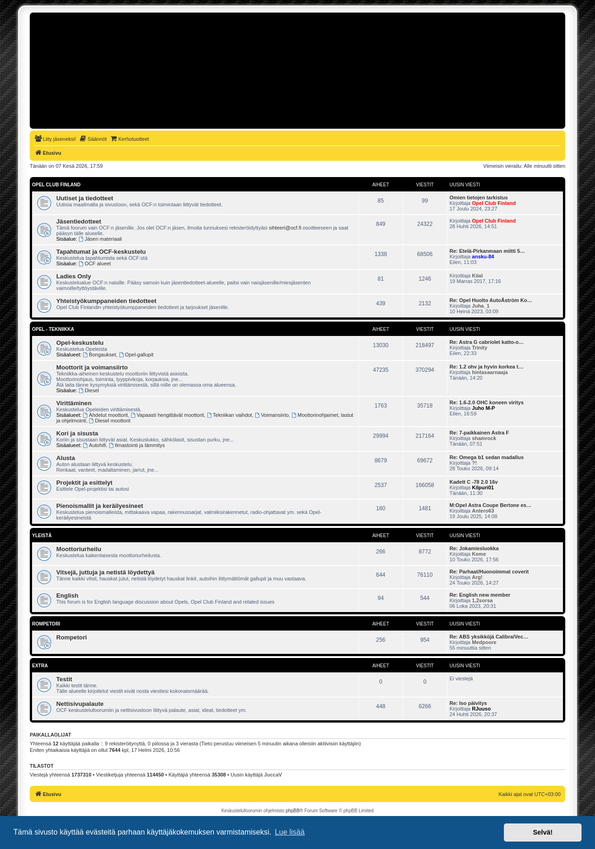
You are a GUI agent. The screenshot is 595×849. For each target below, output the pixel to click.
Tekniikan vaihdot (229, 415)
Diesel (89, 390)
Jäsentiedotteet (78, 221)
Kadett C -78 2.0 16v (474, 482)
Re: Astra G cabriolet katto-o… (487, 342)
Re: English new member (480, 595)
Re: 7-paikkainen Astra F (479, 432)
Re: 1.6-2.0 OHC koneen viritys (487, 402)
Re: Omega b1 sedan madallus (487, 457)
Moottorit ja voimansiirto (92, 367)
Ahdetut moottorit (105, 415)
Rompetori (46, 623)
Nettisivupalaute (80, 703)
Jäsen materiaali (100, 239)
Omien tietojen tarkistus (479, 197)
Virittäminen (74, 403)
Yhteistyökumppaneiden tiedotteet (106, 300)
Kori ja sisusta (77, 433)
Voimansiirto (272, 415)
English (67, 595)
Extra (40, 665)
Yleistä (42, 535)
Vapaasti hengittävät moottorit (167, 415)
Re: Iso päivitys (468, 703)
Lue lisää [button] (289, 832)
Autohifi (94, 445)
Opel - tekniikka (53, 329)
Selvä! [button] (542, 832)
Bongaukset (99, 354)
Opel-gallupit (136, 354)
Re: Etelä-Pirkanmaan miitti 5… (487, 251)
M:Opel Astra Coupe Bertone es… (490, 505)
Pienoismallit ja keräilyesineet (99, 505)
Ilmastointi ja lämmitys (137, 445)
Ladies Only (73, 276)
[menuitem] (55, 139)
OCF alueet (95, 263)
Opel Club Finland (56, 184)
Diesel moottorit (109, 420)
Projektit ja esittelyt (84, 482)
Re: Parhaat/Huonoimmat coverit (489, 571)
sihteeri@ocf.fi (285, 227)
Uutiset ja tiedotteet (84, 198)
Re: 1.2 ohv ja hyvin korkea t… (486, 366)
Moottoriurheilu (78, 549)
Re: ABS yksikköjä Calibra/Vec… (489, 636)
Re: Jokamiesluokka (474, 548)
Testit (64, 679)
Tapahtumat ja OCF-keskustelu (100, 251)
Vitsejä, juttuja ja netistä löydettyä (105, 572)
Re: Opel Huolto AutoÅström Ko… (491, 300)
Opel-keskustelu (80, 342)
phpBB (293, 810)
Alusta (65, 457)
